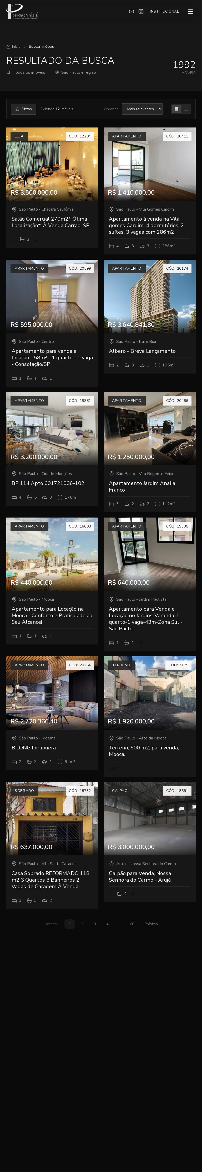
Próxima (151, 923)
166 (131, 923)
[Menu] (190, 11)
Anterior (51, 923)
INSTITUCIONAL (164, 11)
